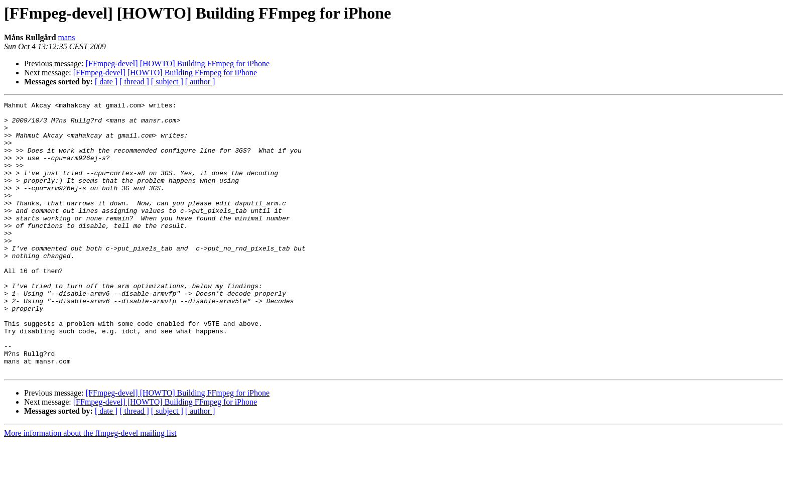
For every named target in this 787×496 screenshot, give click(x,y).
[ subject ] (167, 81)
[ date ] (106, 81)
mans (66, 37)
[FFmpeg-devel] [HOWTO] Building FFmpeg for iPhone (178, 63)
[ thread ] (134, 81)
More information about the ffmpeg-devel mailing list (90, 487)
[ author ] (200, 81)
